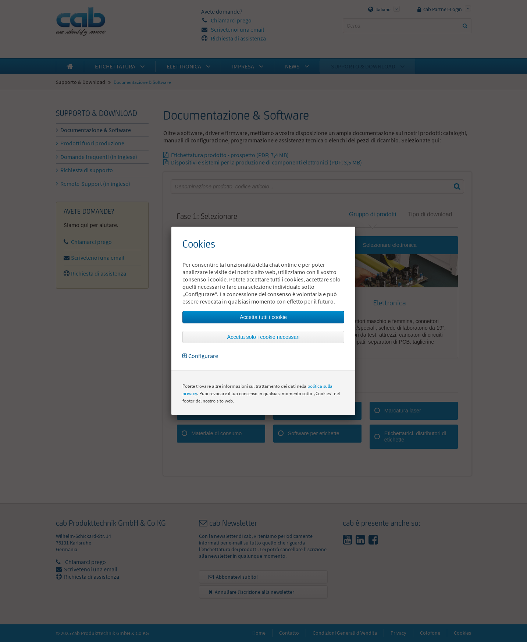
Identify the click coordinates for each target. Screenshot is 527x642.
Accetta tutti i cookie (263, 317)
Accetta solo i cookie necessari (263, 337)
